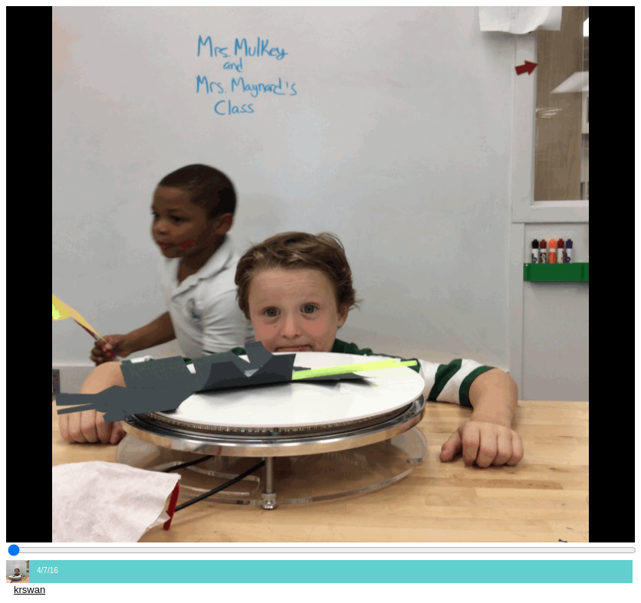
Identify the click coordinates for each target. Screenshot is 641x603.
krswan (29, 589)
